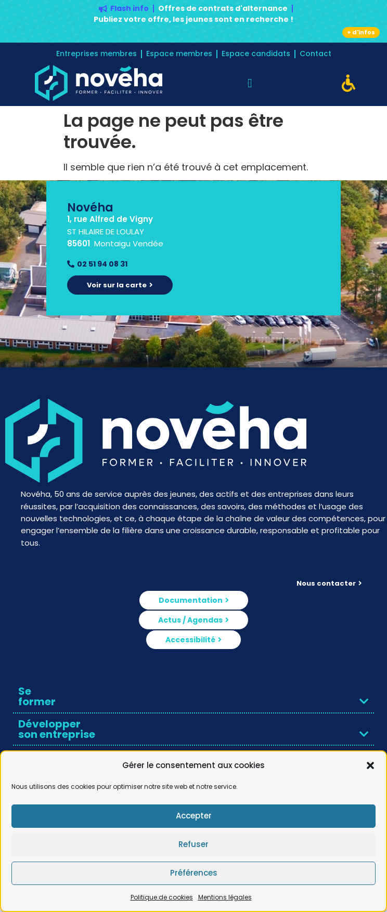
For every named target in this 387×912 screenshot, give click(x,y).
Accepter (194, 815)
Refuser (193, 844)
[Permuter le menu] (250, 83)
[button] (370, 765)
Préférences (193, 872)
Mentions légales (225, 897)
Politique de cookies (162, 897)
